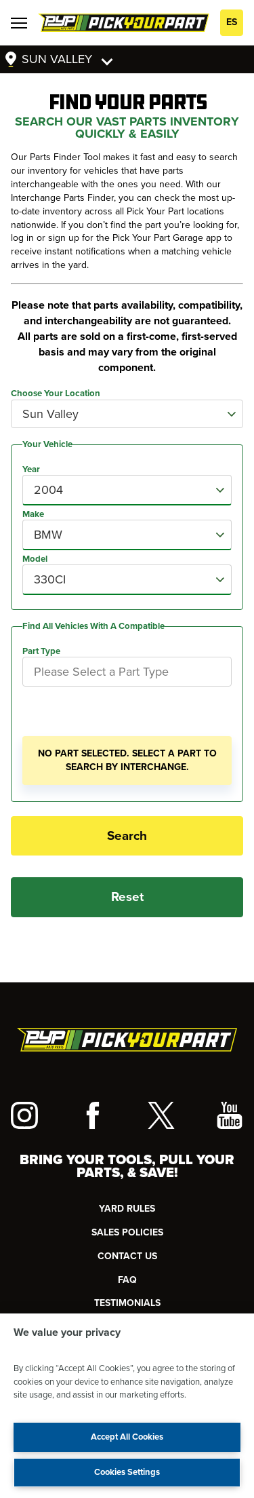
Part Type (41, 651)
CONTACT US (127, 1256)
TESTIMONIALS (127, 1303)
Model (34, 559)
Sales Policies (127, 1232)
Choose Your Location (55, 394)
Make (33, 514)
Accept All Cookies (127, 1437)
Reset (127, 896)
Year (31, 469)
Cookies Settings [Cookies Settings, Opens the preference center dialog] (127, 1472)
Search (127, 835)
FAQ (127, 1280)
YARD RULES (127, 1208)
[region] (127, 1405)
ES (231, 22)
